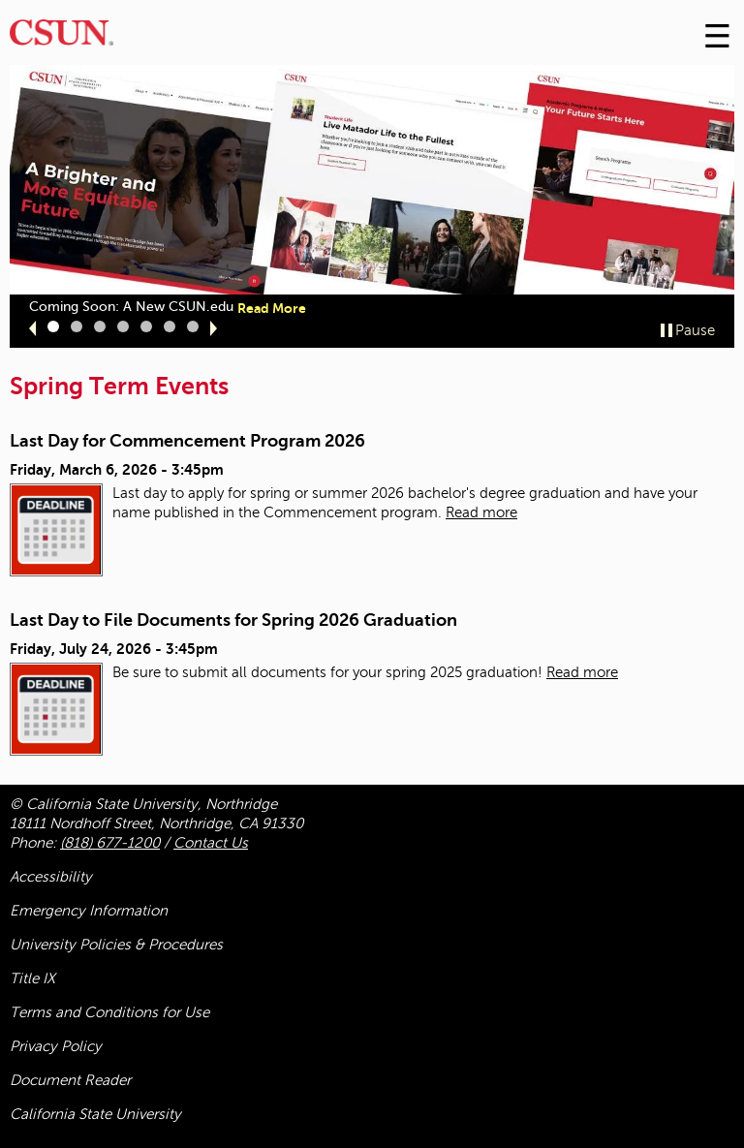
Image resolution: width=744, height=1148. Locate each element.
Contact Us (210, 843)
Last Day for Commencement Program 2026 (187, 440)
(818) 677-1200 (110, 843)
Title (32, 978)
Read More (271, 308)
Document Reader (70, 1080)
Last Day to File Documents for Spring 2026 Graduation (233, 620)
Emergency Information (89, 910)
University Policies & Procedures (116, 944)
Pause (695, 330)
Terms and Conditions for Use (109, 1012)
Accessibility (51, 876)
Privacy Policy (56, 1046)
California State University (95, 1114)
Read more (481, 512)
